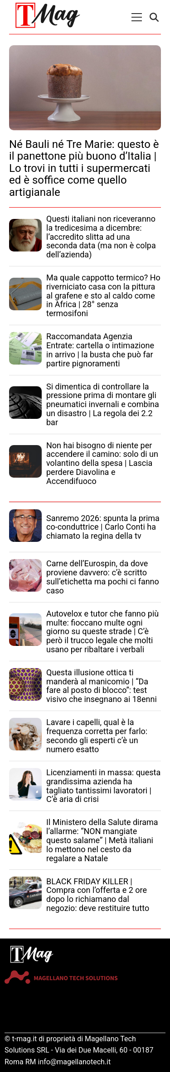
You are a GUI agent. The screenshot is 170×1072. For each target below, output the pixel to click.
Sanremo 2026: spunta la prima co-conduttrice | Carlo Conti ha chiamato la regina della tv (103, 527)
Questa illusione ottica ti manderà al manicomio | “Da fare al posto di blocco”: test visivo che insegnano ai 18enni (101, 686)
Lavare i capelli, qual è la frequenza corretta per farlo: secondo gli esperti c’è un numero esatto (96, 735)
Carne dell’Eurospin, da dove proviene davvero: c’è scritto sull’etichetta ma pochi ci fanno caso (102, 577)
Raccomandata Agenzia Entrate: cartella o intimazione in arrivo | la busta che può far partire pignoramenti (100, 350)
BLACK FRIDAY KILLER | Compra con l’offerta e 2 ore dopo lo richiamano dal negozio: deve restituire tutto (97, 895)
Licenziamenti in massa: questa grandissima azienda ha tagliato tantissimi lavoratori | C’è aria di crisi (103, 786)
